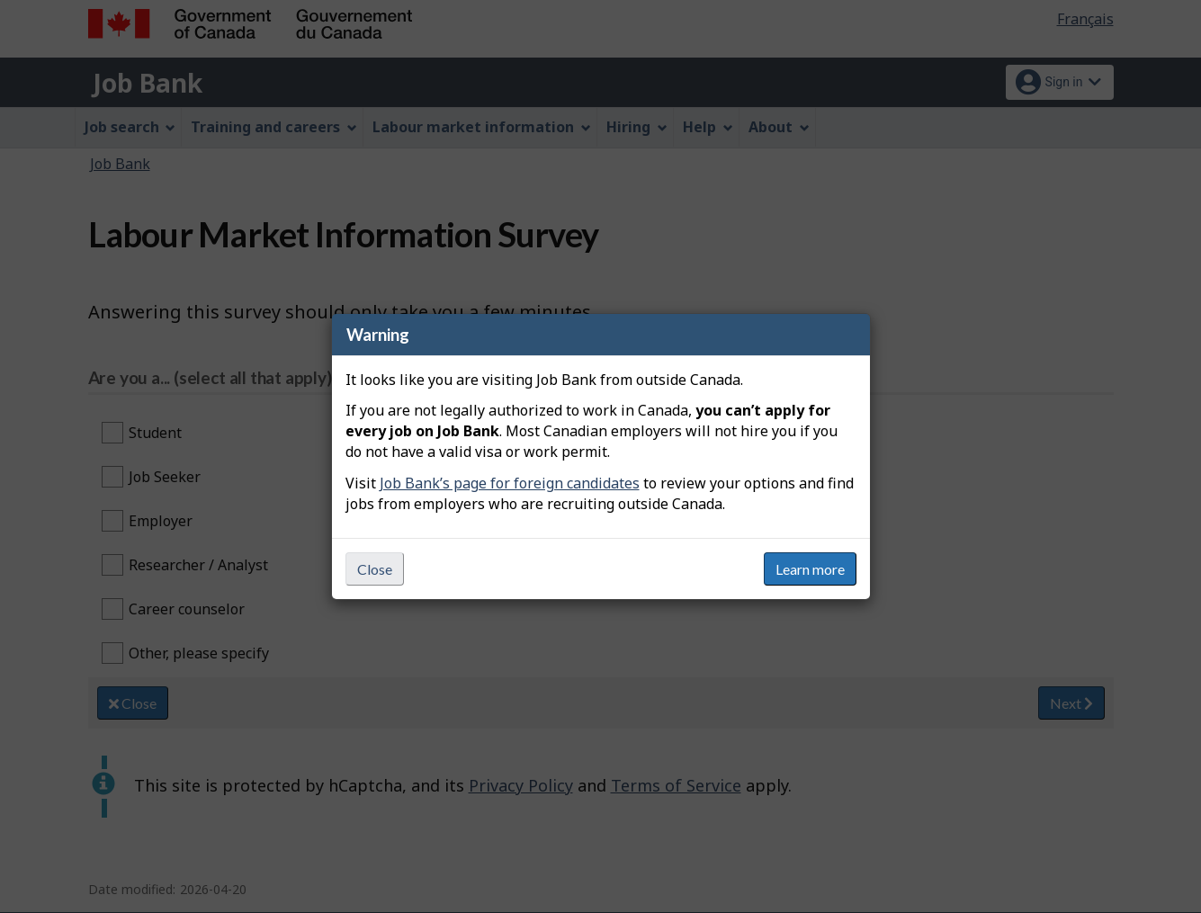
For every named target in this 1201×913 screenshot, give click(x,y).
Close (374, 568)
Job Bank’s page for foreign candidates (510, 483)
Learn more (810, 568)
